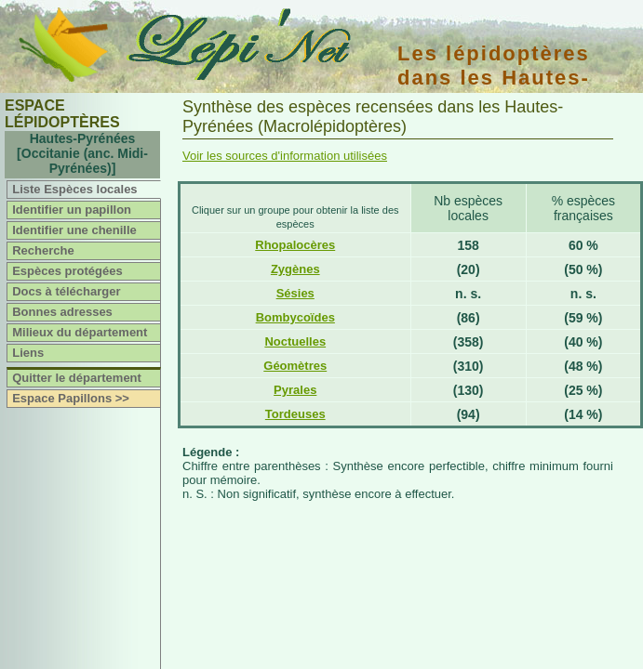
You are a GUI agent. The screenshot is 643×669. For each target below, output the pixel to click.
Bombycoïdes (295, 317)
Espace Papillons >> (70, 398)
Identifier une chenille (74, 230)
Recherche (43, 250)
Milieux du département (79, 332)
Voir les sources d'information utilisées (284, 156)
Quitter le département (76, 378)
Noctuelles (295, 341)
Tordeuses (295, 414)
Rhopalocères (295, 245)
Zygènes (295, 269)
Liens (28, 353)
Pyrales (295, 390)
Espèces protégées (67, 271)
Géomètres (295, 366)
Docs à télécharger (66, 291)
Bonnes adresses (62, 312)
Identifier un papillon (71, 209)
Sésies (295, 293)
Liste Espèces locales (74, 189)
